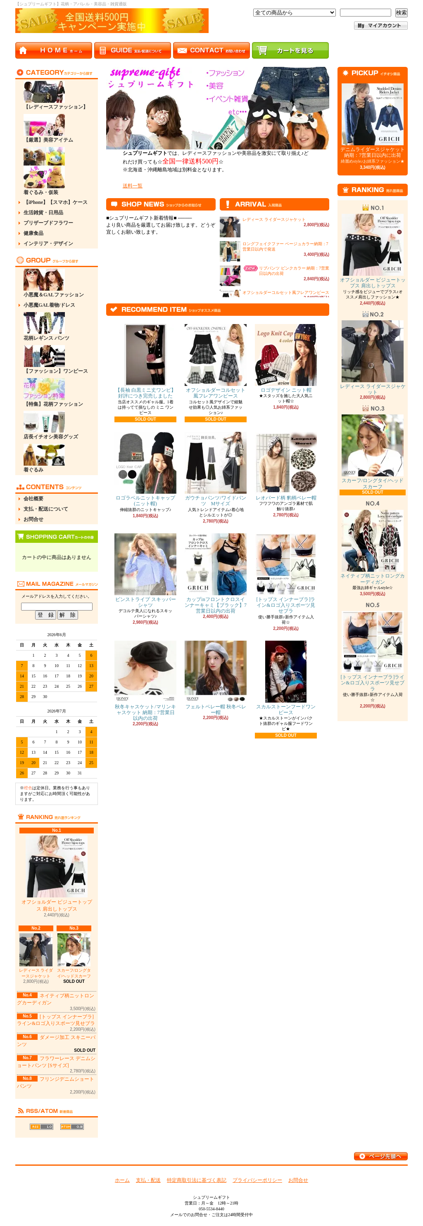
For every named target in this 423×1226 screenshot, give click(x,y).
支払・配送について (46, 509)
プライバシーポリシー (257, 1180)
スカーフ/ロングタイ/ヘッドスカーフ (74, 955)
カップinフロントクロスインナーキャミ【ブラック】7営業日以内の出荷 (216, 573)
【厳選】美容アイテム (48, 128)
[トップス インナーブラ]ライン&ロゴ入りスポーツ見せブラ (286, 573)
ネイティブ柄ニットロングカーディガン (372, 547)
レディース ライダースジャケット (36, 955)
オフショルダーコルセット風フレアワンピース (285, 292)
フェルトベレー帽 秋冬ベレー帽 (216, 678)
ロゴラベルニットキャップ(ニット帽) (145, 469)
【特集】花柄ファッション (53, 392)
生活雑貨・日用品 (43, 212)
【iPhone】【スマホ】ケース (56, 202)
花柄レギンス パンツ (46, 326)
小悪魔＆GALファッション (54, 283)
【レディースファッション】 (56, 95)
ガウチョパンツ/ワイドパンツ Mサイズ (216, 469)
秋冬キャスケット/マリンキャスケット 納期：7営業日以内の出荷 (145, 681)
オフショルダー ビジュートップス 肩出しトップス (56, 873)
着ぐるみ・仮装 (44, 171)
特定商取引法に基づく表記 (196, 1180)
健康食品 (33, 233)
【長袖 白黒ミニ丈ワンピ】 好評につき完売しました (145, 361)
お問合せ (33, 519)
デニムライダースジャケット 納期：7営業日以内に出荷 (372, 120)
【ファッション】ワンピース (56, 359)
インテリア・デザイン (48, 243)
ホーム (122, 1180)
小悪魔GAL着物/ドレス (49, 305)
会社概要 (33, 499)
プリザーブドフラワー (48, 223)
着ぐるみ (44, 458)
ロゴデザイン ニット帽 (286, 358)
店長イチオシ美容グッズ (51, 425)
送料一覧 (133, 186)
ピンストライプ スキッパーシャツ (145, 570)
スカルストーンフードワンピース (286, 678)
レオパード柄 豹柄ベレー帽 (286, 466)
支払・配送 (148, 1180)
